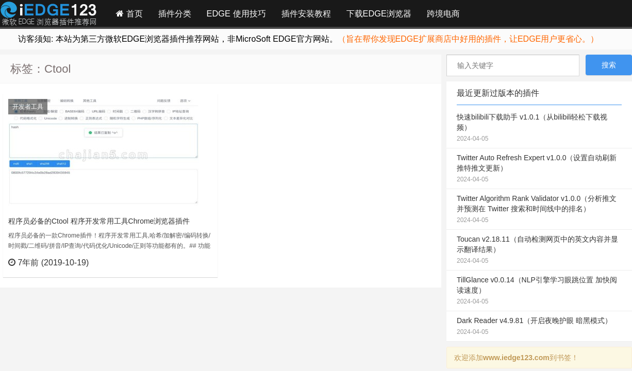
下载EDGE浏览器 (378, 13)
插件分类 (174, 13)
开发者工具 (27, 106)
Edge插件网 (48, 15)
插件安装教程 (306, 13)
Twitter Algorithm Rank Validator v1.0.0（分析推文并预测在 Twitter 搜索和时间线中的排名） (539, 209)
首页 (129, 13)
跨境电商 (443, 13)
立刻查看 (191, 262)
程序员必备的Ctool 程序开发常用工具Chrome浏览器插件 (99, 221)
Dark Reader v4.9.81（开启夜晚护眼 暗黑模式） (539, 326)
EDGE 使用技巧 (236, 13)
